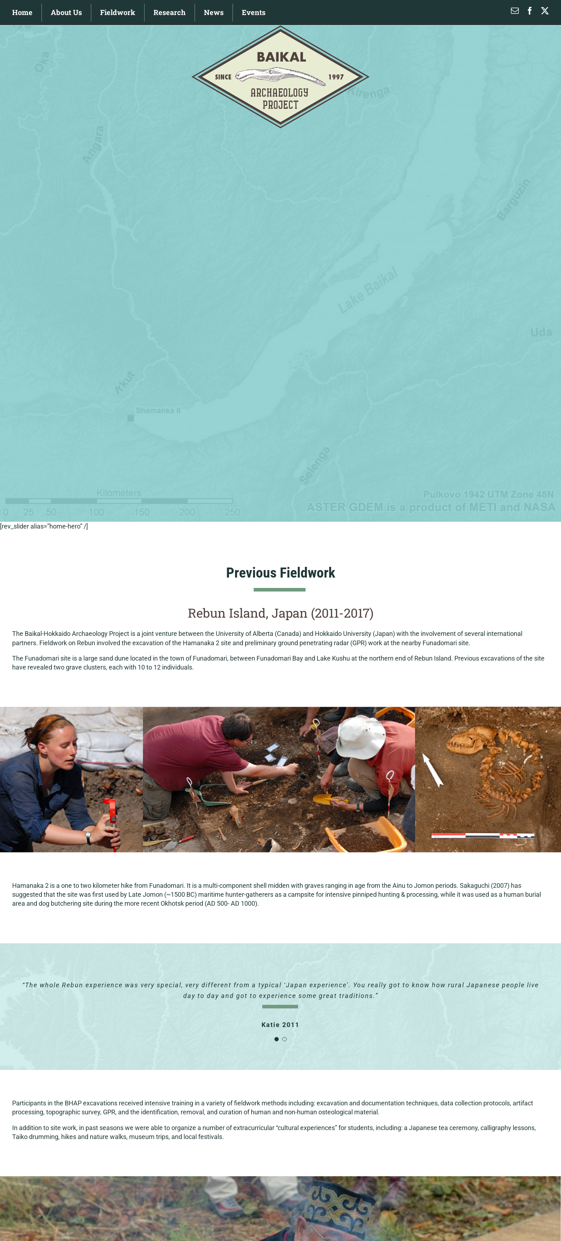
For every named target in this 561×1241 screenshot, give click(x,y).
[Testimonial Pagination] (276, 1039)
